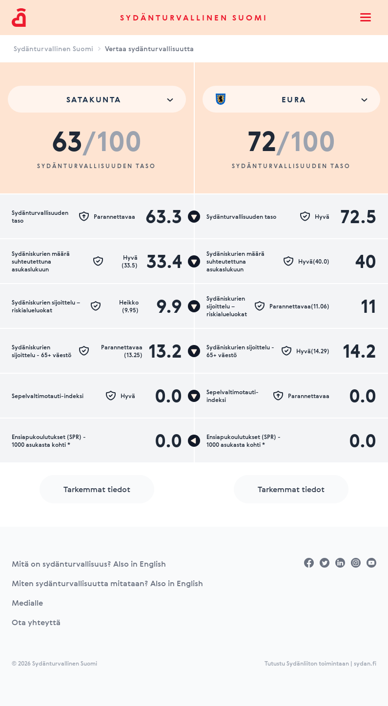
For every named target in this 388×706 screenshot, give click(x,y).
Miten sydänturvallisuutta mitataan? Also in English (107, 583)
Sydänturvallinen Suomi (194, 17)
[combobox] (97, 99)
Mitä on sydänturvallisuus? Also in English (89, 563)
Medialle (27, 602)
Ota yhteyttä (36, 622)
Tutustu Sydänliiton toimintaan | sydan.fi (320, 663)
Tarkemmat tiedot (96, 489)
